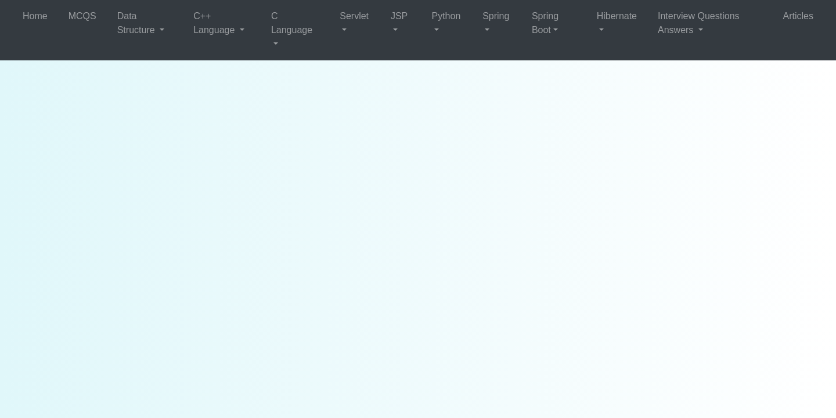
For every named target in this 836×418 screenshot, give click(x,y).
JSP (399, 16)
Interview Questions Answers (699, 23)
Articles (798, 16)
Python (445, 16)
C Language (291, 23)
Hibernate (617, 16)
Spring (495, 16)
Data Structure (137, 23)
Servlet (354, 16)
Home (35, 16)
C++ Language (215, 23)
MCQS (82, 16)
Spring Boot (545, 23)
